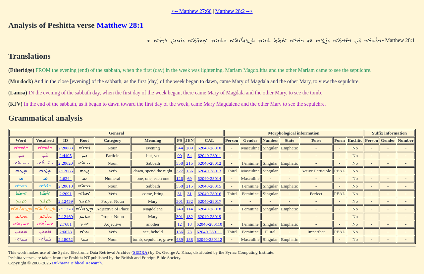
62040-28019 (209, 216)
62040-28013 (209, 170)
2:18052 (65, 239)
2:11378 (65, 208)
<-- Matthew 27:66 (191, 11)
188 (189, 239)
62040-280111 (209, 231)
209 (189, 147)
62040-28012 (209, 163)
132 (189, 201)
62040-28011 (209, 155)
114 (189, 208)
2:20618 (65, 186)
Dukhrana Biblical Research (77, 262)
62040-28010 (209, 147)
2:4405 (65, 155)
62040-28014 (209, 178)
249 (179, 208)
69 (189, 178)
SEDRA (140, 252)
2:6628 (65, 231)
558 (179, 163)
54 (189, 155)
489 (179, 239)
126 (179, 178)
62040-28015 (209, 186)
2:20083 (65, 147)
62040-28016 (209, 193)
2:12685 (65, 170)
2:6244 (65, 178)
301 (179, 201)
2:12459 (65, 201)
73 (189, 231)
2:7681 (65, 224)
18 (189, 224)
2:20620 (65, 163)
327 (179, 170)
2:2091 (65, 193)
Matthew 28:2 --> (234, 11)
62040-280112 (209, 239)
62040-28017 (209, 201)
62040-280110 (209, 224)
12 (179, 224)
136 (189, 170)
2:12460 (65, 216)
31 (179, 193)
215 (189, 163)
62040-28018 (209, 208)
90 (179, 155)
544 (179, 147)
